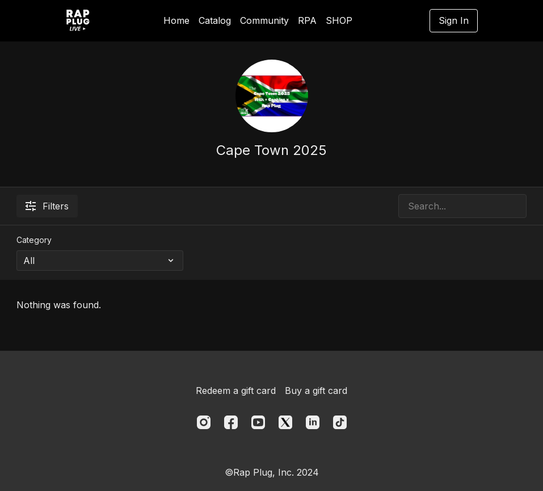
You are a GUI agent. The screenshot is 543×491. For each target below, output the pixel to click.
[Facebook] (231, 422)
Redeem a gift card (236, 390)
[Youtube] (258, 422)
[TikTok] (340, 422)
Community (264, 20)
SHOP (339, 20)
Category (34, 240)
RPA (307, 20)
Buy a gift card (316, 390)
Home (176, 20)
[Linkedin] (312, 422)
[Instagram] (204, 422)
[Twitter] (285, 422)
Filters (47, 206)
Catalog (215, 20)
